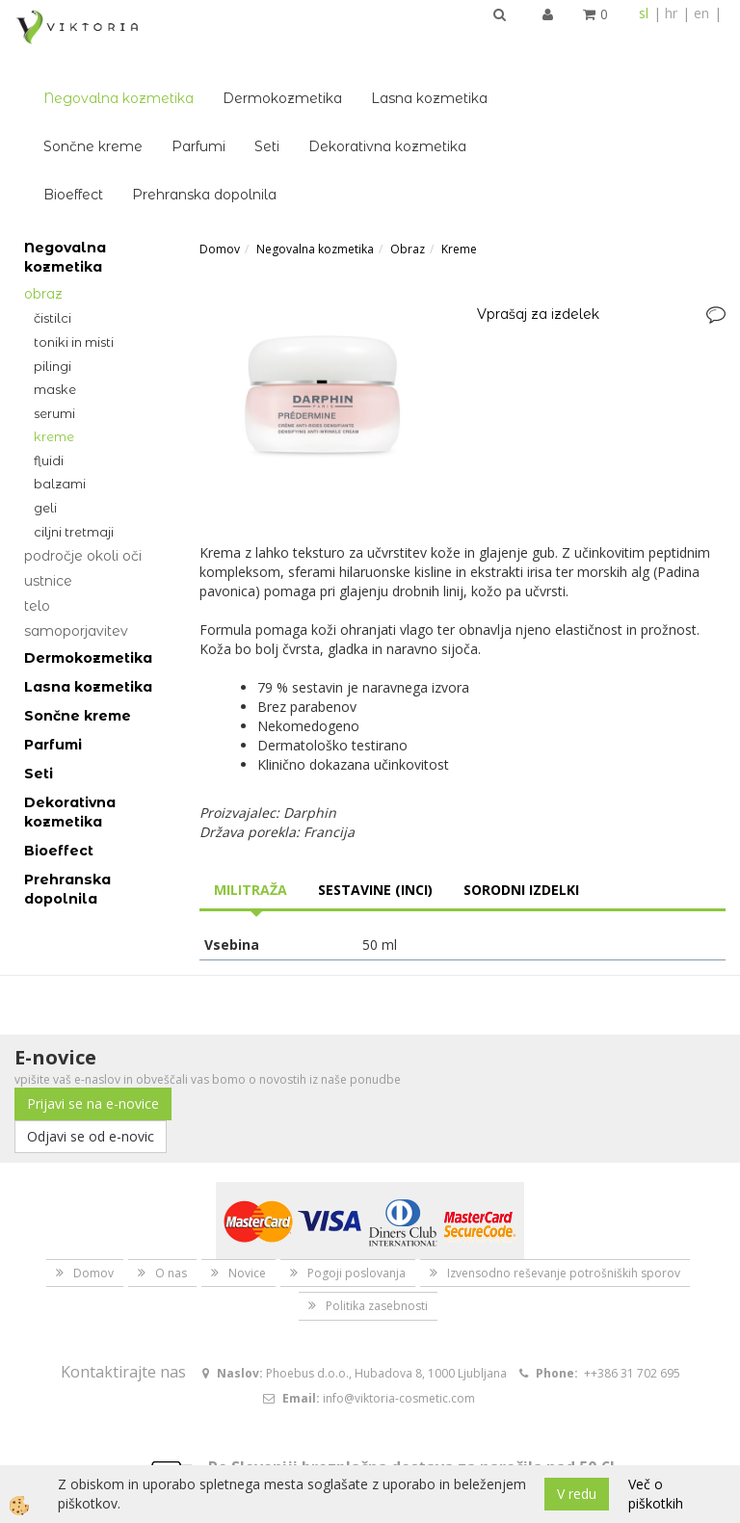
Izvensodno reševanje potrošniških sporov (563, 1219)
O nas (171, 1219)
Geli (45, 453)
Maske (55, 335)
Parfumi (347, 92)
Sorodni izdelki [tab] (521, 835)
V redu (576, 1493)
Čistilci (52, 264)
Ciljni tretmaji (74, 477)
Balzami (60, 429)
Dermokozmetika (430, 44)
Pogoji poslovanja (356, 1219)
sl (643, 13)
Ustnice (48, 527)
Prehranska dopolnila (352, 140)
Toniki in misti (74, 288)
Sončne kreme (241, 92)
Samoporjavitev (76, 577)
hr (671, 13)
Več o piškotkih (655, 1493)
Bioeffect (221, 140)
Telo (37, 552)
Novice (247, 1219)
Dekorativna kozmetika (536, 92)
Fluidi (49, 405)
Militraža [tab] (250, 835)
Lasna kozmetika (577, 44)
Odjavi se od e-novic (90, 1082)
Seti (415, 92)
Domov (219, 195)
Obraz (43, 240)
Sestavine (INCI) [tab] (375, 835)
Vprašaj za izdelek (538, 259)
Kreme (54, 382)
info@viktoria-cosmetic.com (399, 1344)
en (701, 13)
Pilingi (52, 311)
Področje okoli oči (83, 502)
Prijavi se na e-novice (93, 1049)
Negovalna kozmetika (267, 44)
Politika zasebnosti (377, 1252)
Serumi (54, 358)
